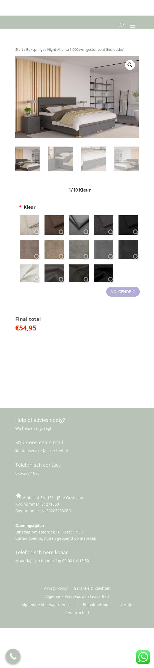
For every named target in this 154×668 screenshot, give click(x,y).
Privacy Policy (55, 588)
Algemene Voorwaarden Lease (49, 605)
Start (19, 49)
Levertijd (124, 605)
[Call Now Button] (12, 656)
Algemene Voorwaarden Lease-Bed (77, 597)
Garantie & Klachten (92, 588)
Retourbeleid (77, 613)
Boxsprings (35, 49)
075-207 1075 (27, 473)
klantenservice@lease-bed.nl (41, 450)
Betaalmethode (97, 605)
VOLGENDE (121, 291)
